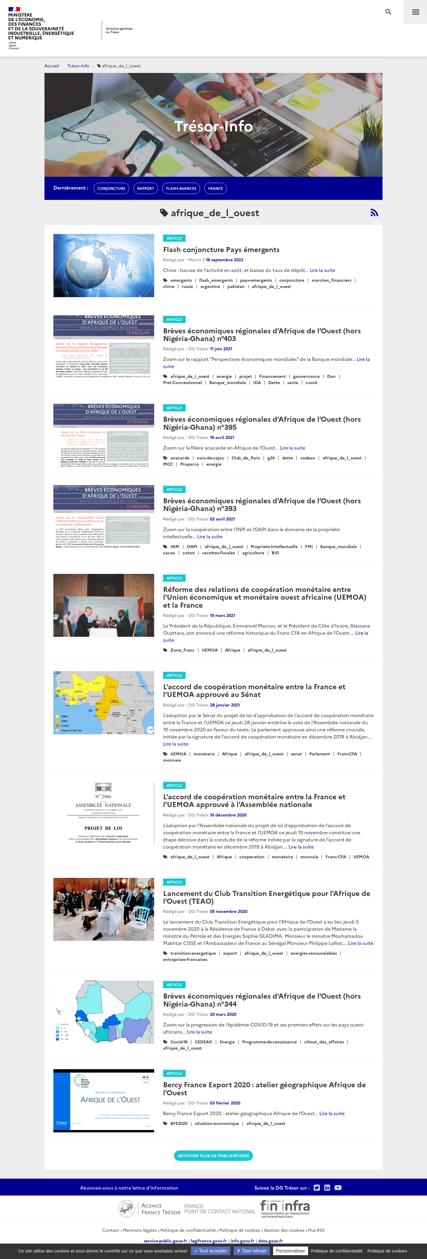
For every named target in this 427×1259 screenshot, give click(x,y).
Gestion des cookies (284, 1230)
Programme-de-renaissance (269, 1042)
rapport (145, 188)
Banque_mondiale (227, 382)
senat (296, 754)
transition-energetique (193, 953)
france (215, 188)
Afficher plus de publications (213, 1155)
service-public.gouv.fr (165, 1241)
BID (275, 553)
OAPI (192, 546)
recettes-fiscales (218, 553)
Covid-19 (179, 1042)
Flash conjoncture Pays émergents (221, 249)
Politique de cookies (239, 1230)
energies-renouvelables (314, 953)
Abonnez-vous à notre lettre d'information (129, 1187)
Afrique (232, 650)
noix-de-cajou (210, 458)
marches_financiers (331, 280)
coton (189, 553)
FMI (309, 546)
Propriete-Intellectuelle (274, 546)
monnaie (172, 760)
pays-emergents (256, 280)
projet (245, 376)
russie (187, 286)
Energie (227, 1042)
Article (174, 238)
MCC (168, 464)
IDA (257, 382)
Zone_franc (183, 650)
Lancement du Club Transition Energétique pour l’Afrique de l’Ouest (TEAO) (266, 896)
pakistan (236, 286)
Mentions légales (140, 1230)
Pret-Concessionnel (182, 382)
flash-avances (181, 188)
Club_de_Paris (246, 458)
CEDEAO (203, 1042)
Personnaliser (290, 1250)
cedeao (307, 458)
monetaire (204, 754)
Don (331, 376)
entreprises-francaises (185, 959)
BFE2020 (179, 1123)
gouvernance (306, 376)
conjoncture (111, 188)
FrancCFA (347, 754)
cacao (169, 553)
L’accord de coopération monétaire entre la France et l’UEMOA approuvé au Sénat (254, 690)
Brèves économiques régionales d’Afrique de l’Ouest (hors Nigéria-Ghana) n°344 (262, 999)
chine (168, 286)
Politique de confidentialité (188, 1230)
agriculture (253, 553)
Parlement (319, 754)
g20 (271, 458)
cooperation (252, 857)
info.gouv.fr (242, 1241)
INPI (175, 546)
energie (224, 376)
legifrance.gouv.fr (209, 1241)
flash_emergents (216, 280)
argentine (210, 286)
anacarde (180, 458)
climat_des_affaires (324, 1042)
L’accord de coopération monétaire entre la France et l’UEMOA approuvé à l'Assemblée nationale (254, 800)
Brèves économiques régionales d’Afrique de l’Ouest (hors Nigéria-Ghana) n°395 (262, 422)
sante (292, 382)
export (230, 953)
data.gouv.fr (270, 1241)
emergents (181, 280)
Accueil (51, 66)
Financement (272, 376)
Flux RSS (316, 1230)
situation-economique (217, 1123)
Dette (274, 382)
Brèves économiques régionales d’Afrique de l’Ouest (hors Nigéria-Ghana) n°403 (262, 334)
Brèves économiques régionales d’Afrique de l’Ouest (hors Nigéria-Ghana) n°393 (262, 504)
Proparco (189, 464)
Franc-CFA (336, 857)
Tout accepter (210, 1250)
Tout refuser (252, 1250)
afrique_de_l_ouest (271, 286)
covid (311, 382)
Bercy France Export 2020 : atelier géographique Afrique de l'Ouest (264, 1088)
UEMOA (210, 650)
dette (287, 458)
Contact (110, 1230)
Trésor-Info (78, 66)
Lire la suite (322, 270)
